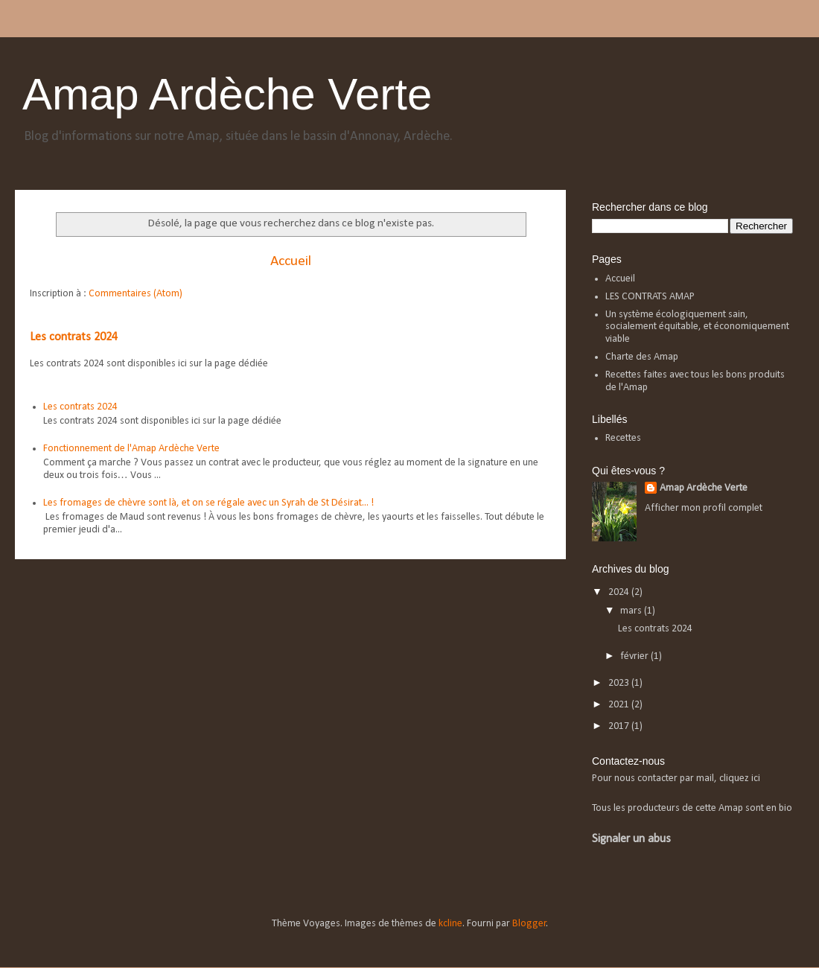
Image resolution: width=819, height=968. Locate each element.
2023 (619, 683)
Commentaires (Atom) (135, 293)
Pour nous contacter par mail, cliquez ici (676, 778)
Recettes (623, 438)
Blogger (529, 923)
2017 (619, 726)
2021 (619, 704)
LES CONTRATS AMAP (650, 296)
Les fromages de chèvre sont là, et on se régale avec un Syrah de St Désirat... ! (208, 503)
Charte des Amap (641, 357)
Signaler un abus (631, 839)
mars (632, 611)
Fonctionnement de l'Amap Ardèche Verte (131, 448)
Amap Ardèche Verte (227, 94)
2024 (619, 592)
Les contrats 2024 (74, 337)
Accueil (290, 261)
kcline (450, 923)
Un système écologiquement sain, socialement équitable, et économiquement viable (697, 327)
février (635, 656)
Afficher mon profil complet (703, 508)
